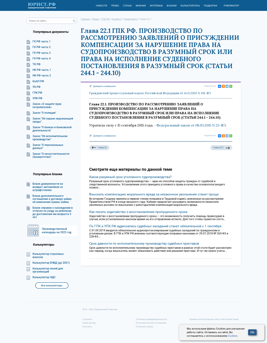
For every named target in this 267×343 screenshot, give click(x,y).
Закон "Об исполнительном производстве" (46, 138)
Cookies (232, 335)
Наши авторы (89, 323)
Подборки (210, 5)
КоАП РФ (35, 81)
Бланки (172, 5)
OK (252, 332)
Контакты (87, 326)
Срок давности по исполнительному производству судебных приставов (144, 243)
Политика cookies (144, 326)
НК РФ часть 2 (38, 75)
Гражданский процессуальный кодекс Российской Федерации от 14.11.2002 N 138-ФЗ (150, 93)
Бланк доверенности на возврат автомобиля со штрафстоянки (44, 187)
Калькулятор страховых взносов (45, 255)
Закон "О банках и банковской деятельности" (49, 129)
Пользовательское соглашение (151, 323)
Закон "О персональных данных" (44, 146)
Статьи (127, 5)
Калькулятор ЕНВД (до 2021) (48, 262)
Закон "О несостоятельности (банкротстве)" (47, 155)
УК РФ (33, 87)
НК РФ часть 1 (38, 69)
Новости (101, 5)
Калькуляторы (190, 5)
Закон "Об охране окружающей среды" (49, 120)
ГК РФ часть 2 (38, 47)
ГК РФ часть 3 (38, 52)
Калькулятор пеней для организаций (44, 270)
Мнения (141, 5)
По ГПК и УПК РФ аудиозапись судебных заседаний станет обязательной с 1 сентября (155, 226)
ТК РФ (33, 64)
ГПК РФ (34, 92)
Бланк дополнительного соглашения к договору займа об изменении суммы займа (49, 199)
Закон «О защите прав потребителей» (43, 105)
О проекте (87, 319)
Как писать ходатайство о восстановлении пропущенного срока (138, 212)
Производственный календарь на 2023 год (56, 230)
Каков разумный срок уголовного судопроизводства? (130, 177)
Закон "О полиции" (41, 112)
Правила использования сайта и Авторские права (214, 319)
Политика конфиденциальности (151, 319)
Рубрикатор (231, 5)
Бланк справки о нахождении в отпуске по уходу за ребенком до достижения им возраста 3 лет (49, 212)
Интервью (156, 5)
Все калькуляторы (51, 285)
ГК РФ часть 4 (38, 58)
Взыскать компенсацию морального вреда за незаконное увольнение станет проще (154, 194)
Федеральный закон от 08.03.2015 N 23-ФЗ (191, 125)
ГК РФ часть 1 (38, 41)
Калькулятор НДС (41, 277)
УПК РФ (34, 98)
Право (115, 5)
